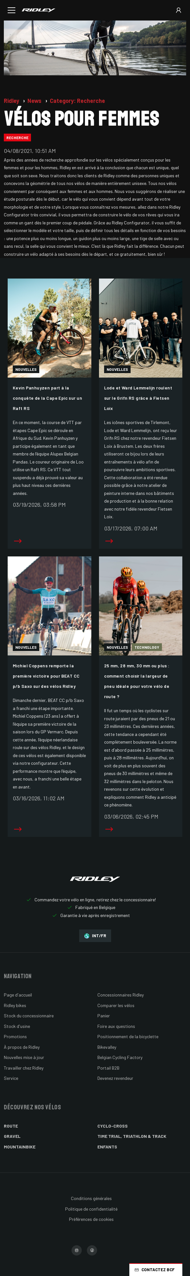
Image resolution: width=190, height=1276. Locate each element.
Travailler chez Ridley (23, 1068)
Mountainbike (19, 1146)
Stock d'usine (17, 1026)
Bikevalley (106, 1047)
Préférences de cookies (91, 1219)
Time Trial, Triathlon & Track (131, 1136)
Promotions (15, 1036)
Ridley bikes (15, 1005)
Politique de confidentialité (91, 1209)
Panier (103, 1015)
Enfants (107, 1146)
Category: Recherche (77, 100)
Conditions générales (91, 1198)
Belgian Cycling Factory (119, 1057)
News (35, 100)
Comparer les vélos (115, 1005)
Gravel (12, 1136)
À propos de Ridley (22, 1047)
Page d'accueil (18, 994)
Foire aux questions (116, 1026)
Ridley (12, 100)
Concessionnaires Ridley (120, 994)
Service (11, 1078)
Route (11, 1126)
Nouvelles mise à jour (24, 1057)
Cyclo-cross (112, 1126)
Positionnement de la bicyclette (127, 1036)
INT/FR (95, 935)
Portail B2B (108, 1068)
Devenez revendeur (115, 1078)
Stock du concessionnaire (29, 1015)
